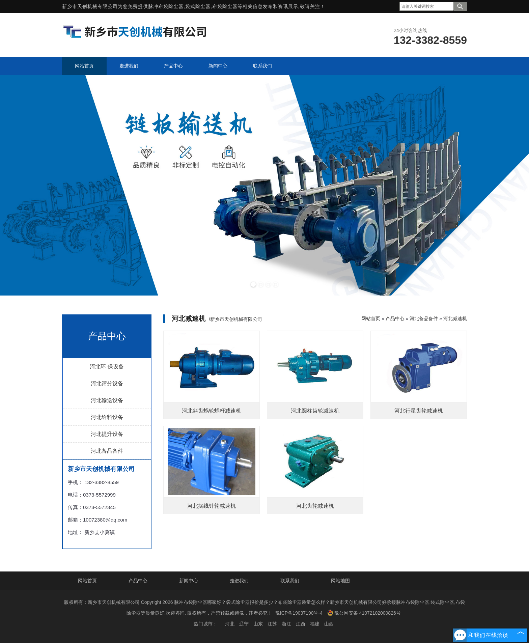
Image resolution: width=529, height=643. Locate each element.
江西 (300, 623)
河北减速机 (455, 318)
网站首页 (370, 318)
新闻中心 (188, 580)
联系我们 (289, 580)
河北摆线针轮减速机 (211, 506)
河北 (229, 623)
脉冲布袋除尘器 (166, 6)
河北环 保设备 (106, 366)
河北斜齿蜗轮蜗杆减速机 (211, 411)
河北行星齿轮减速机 (418, 411)
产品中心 (395, 318)
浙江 (286, 623)
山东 (258, 623)
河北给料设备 (107, 417)
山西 (329, 623)
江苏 (272, 623)
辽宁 (244, 623)
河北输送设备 (107, 400)
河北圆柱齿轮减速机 (315, 411)
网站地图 (340, 580)
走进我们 (239, 580)
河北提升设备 (107, 434)
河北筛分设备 (107, 383)
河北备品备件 (107, 451)
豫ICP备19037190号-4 (299, 613)
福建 (314, 623)
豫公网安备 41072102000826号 (364, 613)
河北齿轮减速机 (315, 506)
